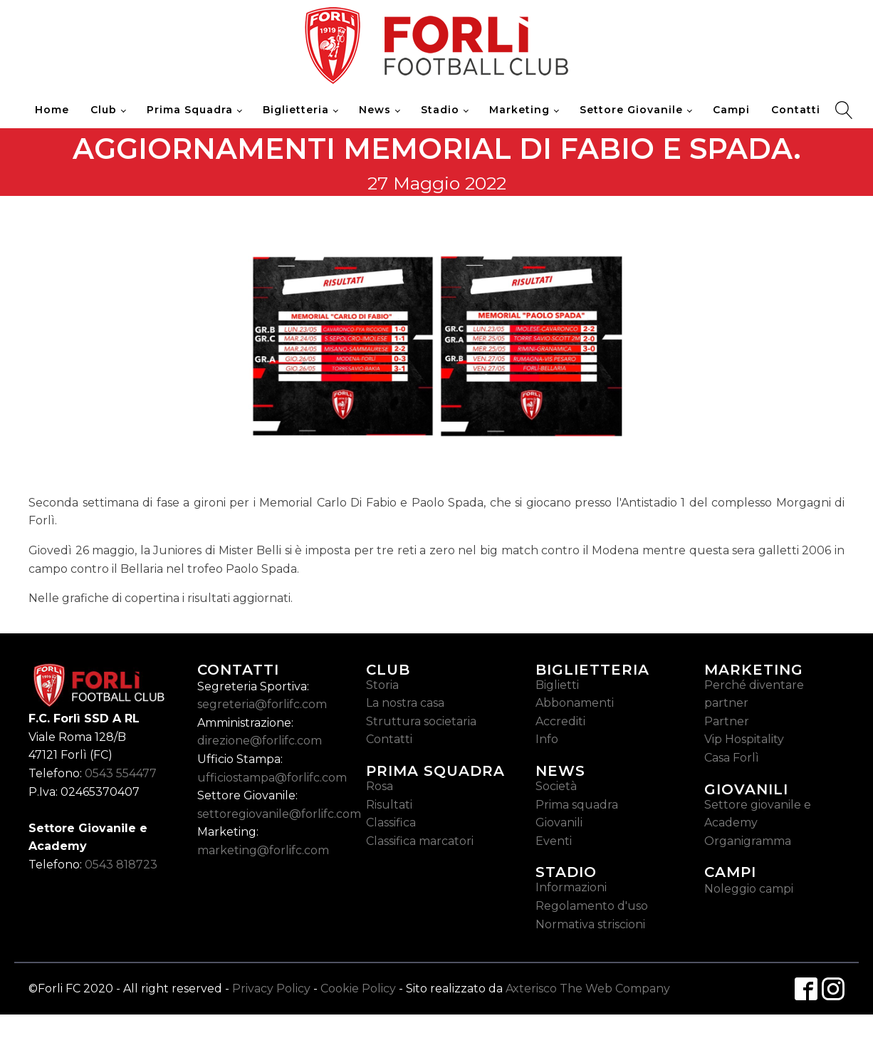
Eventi (553, 841)
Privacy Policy (271, 988)
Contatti (795, 109)
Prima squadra (576, 804)
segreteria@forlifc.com (262, 704)
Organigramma (747, 841)
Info (546, 739)
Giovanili (558, 822)
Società (556, 786)
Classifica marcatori (420, 841)
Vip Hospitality (744, 739)
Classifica (391, 822)
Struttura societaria (421, 721)
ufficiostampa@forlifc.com (272, 777)
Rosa (379, 786)
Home (52, 109)
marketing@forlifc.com (263, 850)
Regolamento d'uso (591, 906)
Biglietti (557, 685)
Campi (731, 109)
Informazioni (571, 887)
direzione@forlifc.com (259, 740)
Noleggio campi (748, 889)
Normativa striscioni (590, 924)
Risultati (389, 804)
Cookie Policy (358, 988)
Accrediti (560, 721)
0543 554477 (121, 773)
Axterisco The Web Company (588, 988)
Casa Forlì (731, 757)
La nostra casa (405, 703)
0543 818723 (121, 864)
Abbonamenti (574, 703)
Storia (382, 685)
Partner (726, 721)
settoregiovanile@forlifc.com (279, 814)
